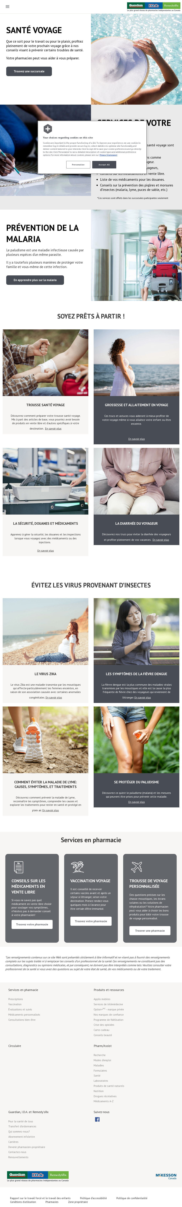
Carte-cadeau (101, 1041)
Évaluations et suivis (20, 1020)
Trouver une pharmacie (150, 939)
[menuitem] (97, 1130)
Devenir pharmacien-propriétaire (26, 1158)
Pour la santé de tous (20, 1132)
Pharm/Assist (103, 1057)
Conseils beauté (103, 1046)
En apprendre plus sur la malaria (35, 280)
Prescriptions (15, 1010)
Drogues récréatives (105, 1107)
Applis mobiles (102, 1010)
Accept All (104, 164)
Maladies (99, 1076)
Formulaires (100, 1081)
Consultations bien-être (22, 1031)
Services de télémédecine (108, 1015)
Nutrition (99, 1102)
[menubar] (100, 1131)
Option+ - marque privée (109, 1020)
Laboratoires (101, 1092)
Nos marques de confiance (109, 1026)
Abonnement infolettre (21, 1148)
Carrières (13, 1153)
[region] (92, 147)
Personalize (78, 164)
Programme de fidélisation (108, 1031)
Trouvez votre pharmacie (32, 939)
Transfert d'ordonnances (22, 1137)
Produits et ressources (109, 1001)
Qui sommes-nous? (19, 1143)
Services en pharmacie (23, 1001)
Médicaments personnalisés (24, 1026)
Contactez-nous (17, 1163)
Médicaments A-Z (104, 1112)
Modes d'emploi (102, 1071)
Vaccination (15, 1015)
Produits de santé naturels (109, 1097)
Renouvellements (18, 1168)
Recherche (100, 1066)
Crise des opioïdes (104, 1036)
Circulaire (14, 1057)
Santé (97, 1087)
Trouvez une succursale (29, 71)
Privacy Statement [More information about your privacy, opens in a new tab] (108, 155)
